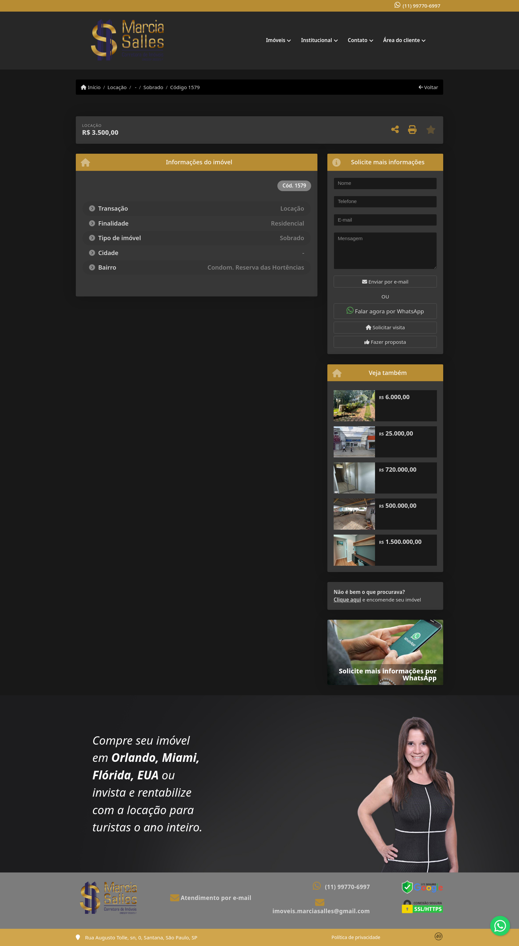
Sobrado (153, 87)
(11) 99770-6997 (422, 5)
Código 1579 (185, 87)
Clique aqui (347, 599)
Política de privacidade (356, 937)
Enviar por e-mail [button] (385, 281)
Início (91, 87)
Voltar (428, 87)
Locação (117, 87)
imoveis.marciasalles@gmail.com (321, 911)
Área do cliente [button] (401, 40)
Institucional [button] (316, 40)
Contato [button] (357, 40)
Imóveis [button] (275, 40)
